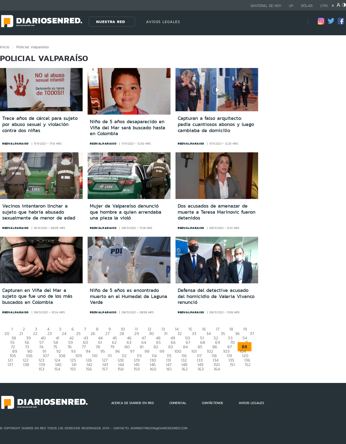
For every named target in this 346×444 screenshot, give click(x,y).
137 (10, 364)
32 (179, 333)
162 (185, 369)
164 (217, 369)
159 (137, 369)
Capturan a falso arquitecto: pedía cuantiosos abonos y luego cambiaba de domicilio (216, 124)
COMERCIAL (177, 402)
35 (223, 333)
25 (78, 333)
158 (121, 369)
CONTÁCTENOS (212, 402)
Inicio (4, 47)
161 (169, 369)
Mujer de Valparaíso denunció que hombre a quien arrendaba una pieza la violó (125, 211)
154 (57, 369)
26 (93, 333)
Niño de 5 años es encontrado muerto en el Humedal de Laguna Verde (128, 296)
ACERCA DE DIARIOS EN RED (132, 402)
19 (245, 329)
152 (248, 364)
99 (161, 351)
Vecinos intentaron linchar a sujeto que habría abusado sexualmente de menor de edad (38, 211)
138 (26, 364)
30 (151, 333)
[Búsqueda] (295, 21)
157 (105, 369)
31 (165, 333)
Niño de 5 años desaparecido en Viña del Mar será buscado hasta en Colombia (127, 127)
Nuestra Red (110, 22)
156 (89, 369)
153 (41, 369)
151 (232, 364)
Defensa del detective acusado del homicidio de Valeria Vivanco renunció (216, 296)
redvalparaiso (15, 143)
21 (21, 333)
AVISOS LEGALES (163, 21)
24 (64, 333)
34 (208, 333)
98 (146, 351)
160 (153, 369)
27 (107, 333)
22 (35, 333)
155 (73, 369)
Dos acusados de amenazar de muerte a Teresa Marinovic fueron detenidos (216, 211)
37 (252, 333)
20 (6, 333)
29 (136, 333)
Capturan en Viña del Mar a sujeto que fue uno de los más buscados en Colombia (37, 296)
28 (121, 333)
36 (237, 333)
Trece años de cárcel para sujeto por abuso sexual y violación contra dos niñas (40, 124)
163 (201, 369)
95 (102, 351)
